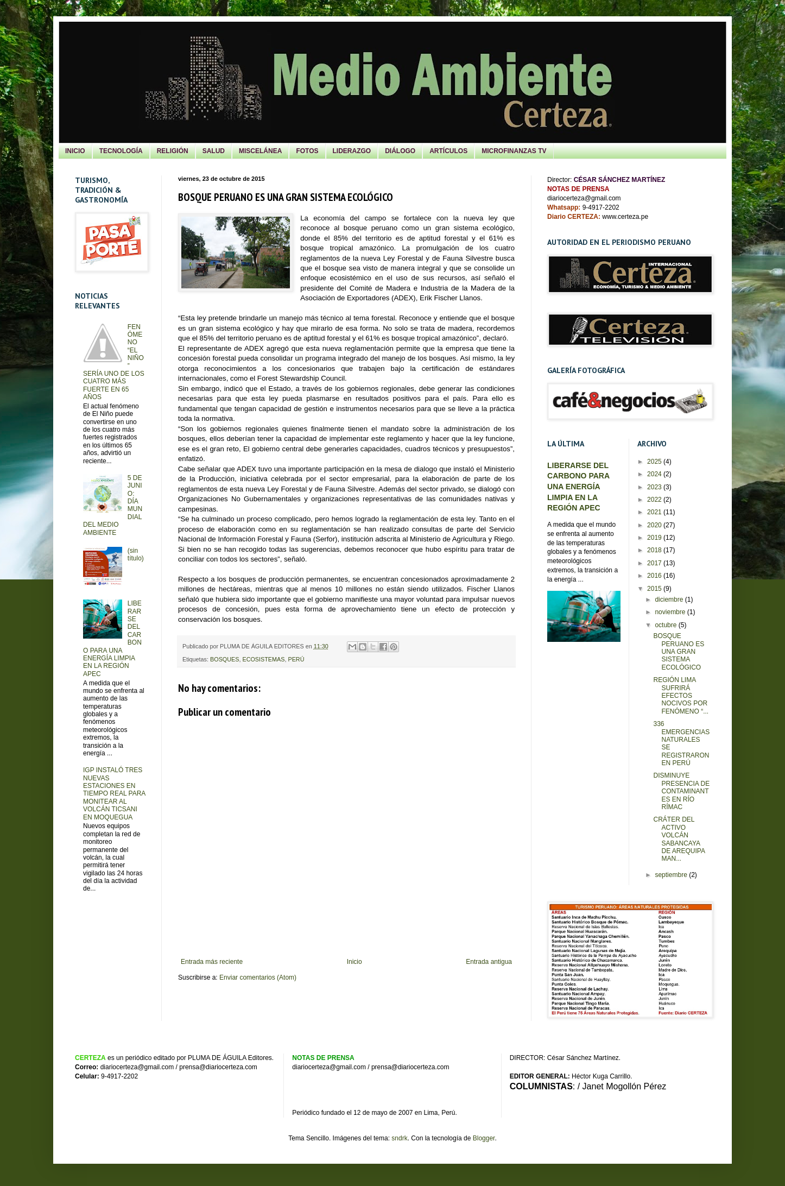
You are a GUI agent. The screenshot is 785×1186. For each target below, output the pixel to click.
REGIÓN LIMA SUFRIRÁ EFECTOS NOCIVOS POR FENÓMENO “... (680, 695)
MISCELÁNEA (260, 151)
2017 (655, 563)
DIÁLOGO (400, 151)
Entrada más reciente (212, 962)
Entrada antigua (489, 962)
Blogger (484, 1138)
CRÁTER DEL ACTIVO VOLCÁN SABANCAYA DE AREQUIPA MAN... (679, 839)
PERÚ (296, 659)
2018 (655, 550)
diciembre (670, 599)
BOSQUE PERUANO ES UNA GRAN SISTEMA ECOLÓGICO (678, 651)
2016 (655, 575)
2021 (655, 512)
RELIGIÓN (172, 151)
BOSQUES (224, 659)
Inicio (354, 962)
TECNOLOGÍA (121, 151)
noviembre (671, 612)
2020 (655, 525)
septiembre (672, 875)
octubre (666, 625)
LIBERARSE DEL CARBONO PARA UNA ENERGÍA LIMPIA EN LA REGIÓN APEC (578, 487)
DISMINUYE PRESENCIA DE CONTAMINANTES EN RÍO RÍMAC (681, 791)
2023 (655, 487)
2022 (655, 499)
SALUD (213, 151)
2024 (655, 474)
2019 (655, 537)
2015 (655, 588)
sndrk (399, 1138)
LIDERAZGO (352, 151)
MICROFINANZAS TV (514, 151)
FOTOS (307, 151)
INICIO (75, 151)
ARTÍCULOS (448, 151)
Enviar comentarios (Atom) (257, 977)
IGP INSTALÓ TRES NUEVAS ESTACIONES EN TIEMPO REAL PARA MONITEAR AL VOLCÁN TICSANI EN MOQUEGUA (114, 793)
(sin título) (136, 554)
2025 (655, 461)
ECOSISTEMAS (263, 659)
